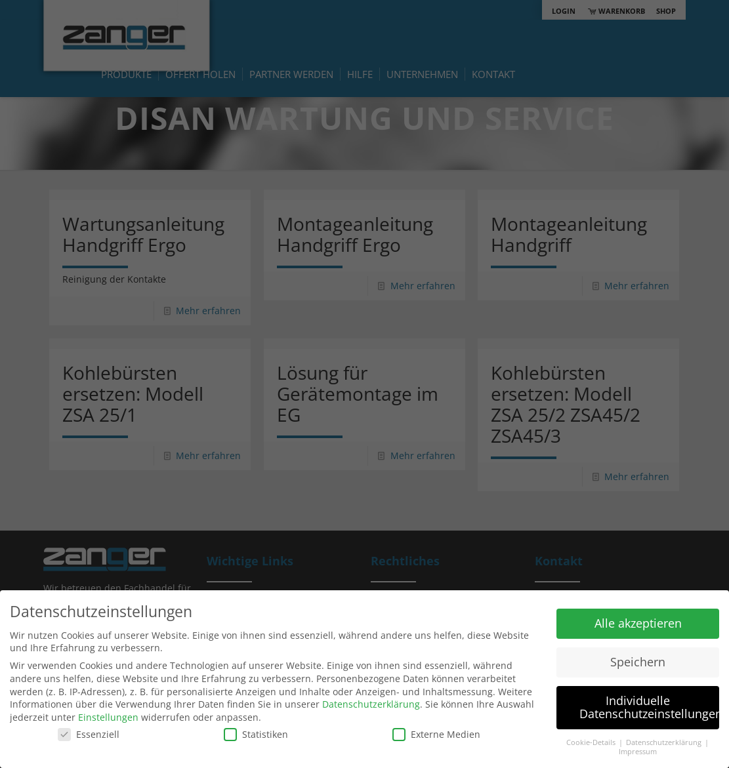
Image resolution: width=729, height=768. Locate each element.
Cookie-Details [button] (591, 742)
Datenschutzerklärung (371, 704)
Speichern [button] (637, 662)
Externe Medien (436, 734)
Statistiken (256, 734)
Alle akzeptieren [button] (638, 623)
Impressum (638, 751)
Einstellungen (108, 717)
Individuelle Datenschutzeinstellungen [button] (649, 707)
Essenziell (88, 734)
